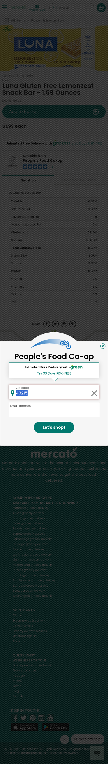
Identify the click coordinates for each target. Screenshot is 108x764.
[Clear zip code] (94, 392)
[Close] (102, 346)
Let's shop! (54, 427)
